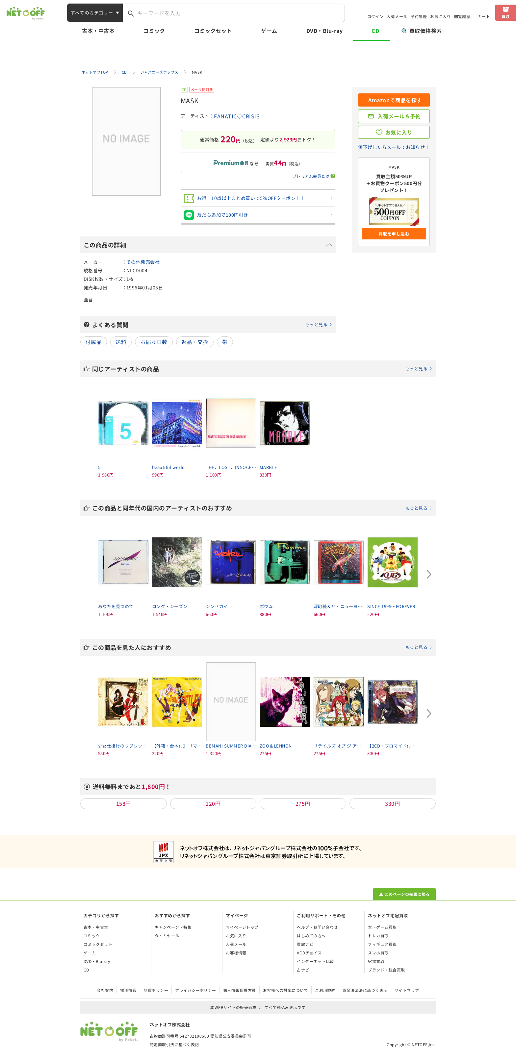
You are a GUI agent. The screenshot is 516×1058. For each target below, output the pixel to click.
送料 (121, 342)
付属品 (94, 342)
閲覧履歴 (462, 16)
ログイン (375, 16)
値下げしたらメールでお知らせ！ (393, 147)
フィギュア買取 (382, 944)
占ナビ (303, 969)
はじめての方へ (311, 935)
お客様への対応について (285, 990)
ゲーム (269, 31)
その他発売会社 (143, 261)
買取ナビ (305, 944)
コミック (154, 31)
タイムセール (167, 935)
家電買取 (376, 961)
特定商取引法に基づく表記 (174, 1044)
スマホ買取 (378, 952)
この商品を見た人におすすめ (262, 647)
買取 (506, 16)
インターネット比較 (315, 961)
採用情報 (128, 990)
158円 (123, 803)
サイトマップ (407, 990)
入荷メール (397, 16)
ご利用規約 (325, 990)
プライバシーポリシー (195, 990)
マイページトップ (242, 927)
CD (375, 31)
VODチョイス (309, 952)
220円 (213, 803)
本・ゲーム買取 (382, 927)
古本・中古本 (98, 31)
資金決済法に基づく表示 (364, 990)
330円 (392, 803)
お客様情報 (236, 952)
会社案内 (105, 990)
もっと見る (316, 324)
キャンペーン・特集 (173, 927)
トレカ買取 (378, 935)
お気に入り (440, 16)
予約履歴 (419, 16)
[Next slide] (429, 574)
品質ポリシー (155, 990)
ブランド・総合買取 (386, 969)
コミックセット (213, 31)
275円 (303, 803)
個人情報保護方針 (239, 990)
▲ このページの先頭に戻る (404, 894)
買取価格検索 (421, 31)
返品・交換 (194, 342)
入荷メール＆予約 (399, 116)
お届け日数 (153, 342)
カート (484, 16)
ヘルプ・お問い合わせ (317, 927)
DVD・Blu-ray (324, 31)
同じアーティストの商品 (262, 368)
